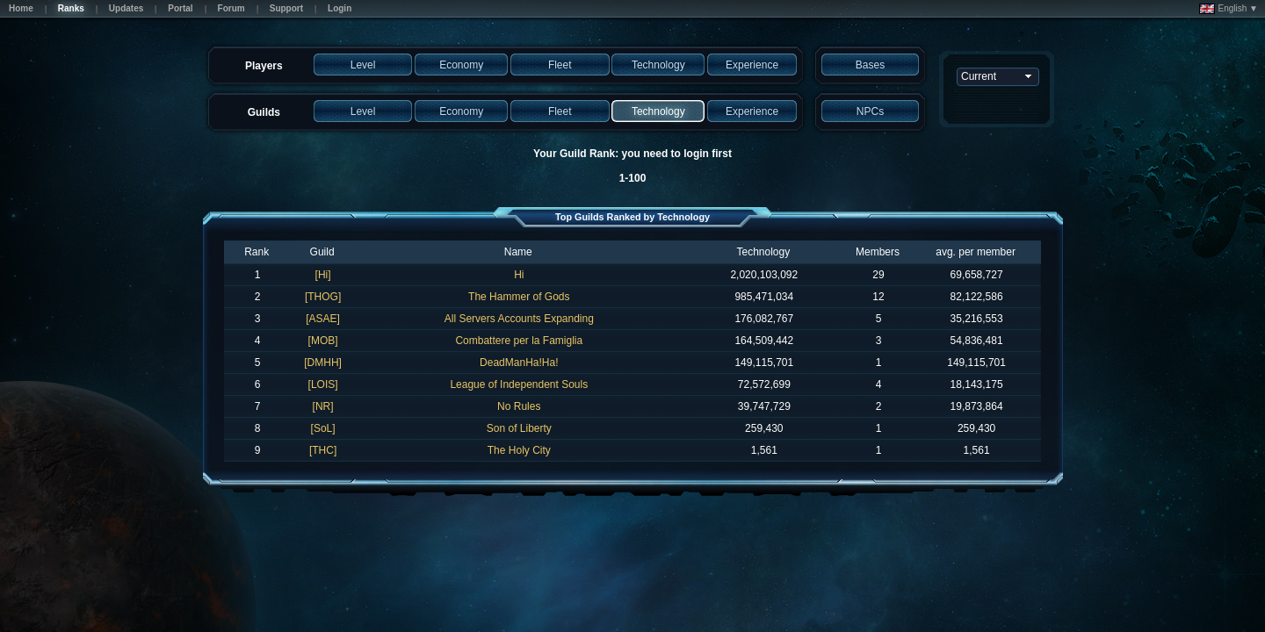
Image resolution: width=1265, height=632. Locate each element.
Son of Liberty (519, 428)
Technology (763, 252)
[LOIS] (323, 384)
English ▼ (1228, 9)
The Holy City (519, 450)
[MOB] (323, 340)
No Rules (518, 406)
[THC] (322, 450)
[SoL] (323, 428)
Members (878, 252)
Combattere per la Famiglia (518, 340)
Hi (519, 275)
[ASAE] (323, 318)
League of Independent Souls (519, 384)
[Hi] (323, 275)
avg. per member (976, 252)
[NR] (323, 406)
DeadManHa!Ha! (519, 362)
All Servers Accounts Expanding (519, 318)
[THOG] (323, 297)
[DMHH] (323, 362)
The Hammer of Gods (518, 297)
